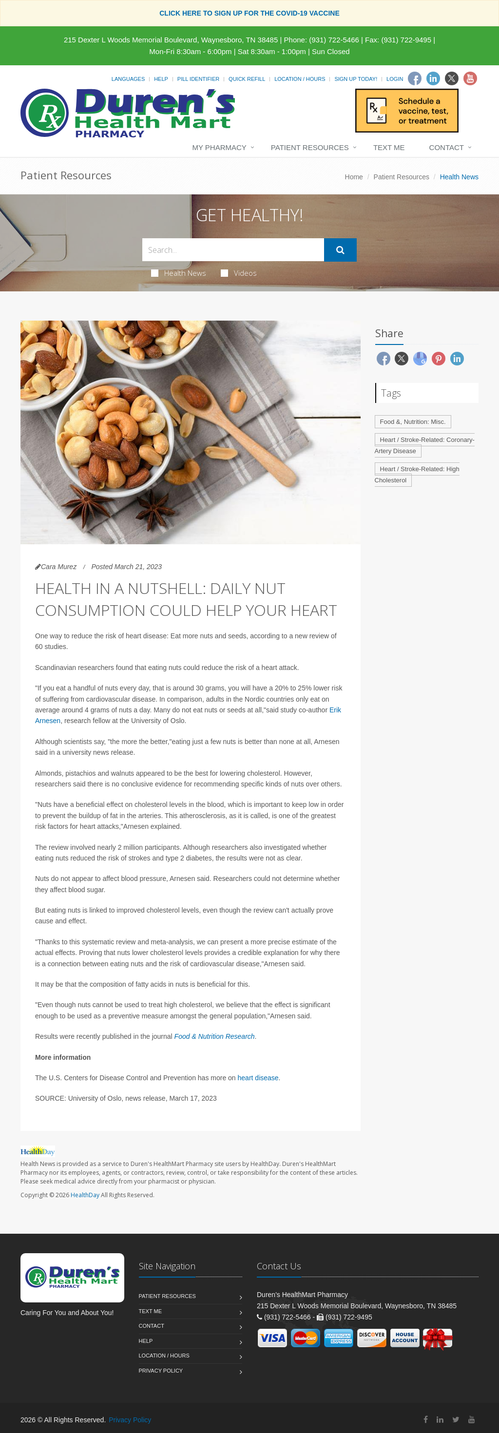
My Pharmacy (219, 147)
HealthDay (85, 1195)
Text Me (389, 147)
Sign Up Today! (355, 79)
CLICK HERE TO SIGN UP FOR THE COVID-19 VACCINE (249, 13)
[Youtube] (470, 78)
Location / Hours (299, 79)
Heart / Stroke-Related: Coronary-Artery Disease (425, 445)
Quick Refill (247, 79)
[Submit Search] (340, 250)
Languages (128, 79)
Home (354, 177)
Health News (178, 273)
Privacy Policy (161, 1371)
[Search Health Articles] (233, 249)
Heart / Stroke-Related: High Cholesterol (417, 474)
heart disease (258, 1078)
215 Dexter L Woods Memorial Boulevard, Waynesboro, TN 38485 (171, 40)
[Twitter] (452, 78)
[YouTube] (471, 1419)
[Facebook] (415, 78)
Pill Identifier (198, 79)
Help (161, 79)
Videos (239, 273)
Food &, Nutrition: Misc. (413, 421)
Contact (446, 147)
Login (394, 79)
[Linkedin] (433, 78)
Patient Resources (310, 147)
